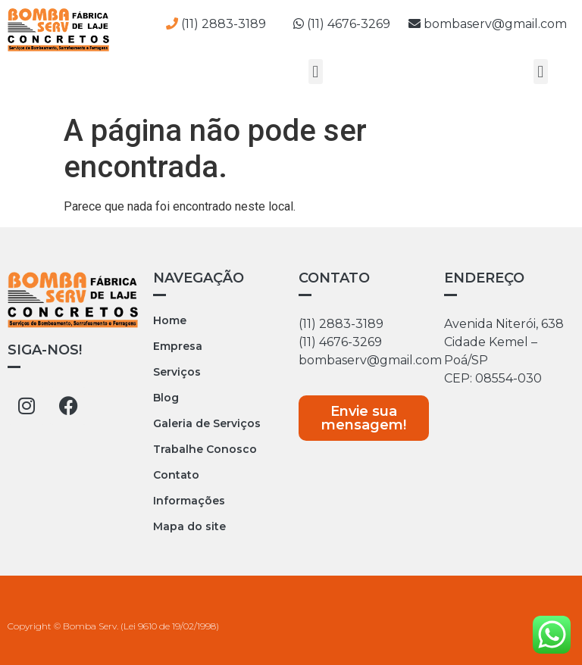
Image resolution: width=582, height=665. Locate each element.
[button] (315, 71)
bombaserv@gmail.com (487, 24)
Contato (176, 475)
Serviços (177, 372)
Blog (166, 397)
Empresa (177, 346)
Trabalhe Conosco (205, 449)
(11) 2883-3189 (341, 324)
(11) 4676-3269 (350, 24)
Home (169, 320)
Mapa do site (189, 526)
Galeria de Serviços (207, 423)
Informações (189, 500)
